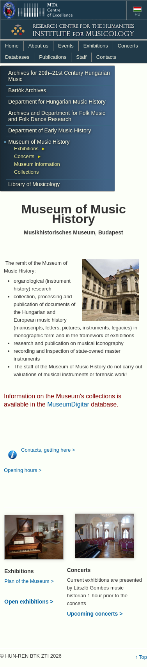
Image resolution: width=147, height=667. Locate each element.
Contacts (106, 57)
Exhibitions (95, 46)
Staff (81, 57)
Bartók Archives (27, 90)
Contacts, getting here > (48, 450)
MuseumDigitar (68, 404)
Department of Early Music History (49, 130)
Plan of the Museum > (29, 581)
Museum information (37, 164)
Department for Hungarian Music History (57, 102)
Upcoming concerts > (95, 614)
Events (66, 46)
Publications (52, 57)
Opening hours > (22, 470)
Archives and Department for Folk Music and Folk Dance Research (56, 116)
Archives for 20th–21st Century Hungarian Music (59, 76)
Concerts (128, 46)
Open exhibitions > (28, 601)
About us (38, 46)
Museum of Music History (38, 142)
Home (12, 46)
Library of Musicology (34, 184)
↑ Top (141, 657)
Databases (17, 57)
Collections (26, 172)
